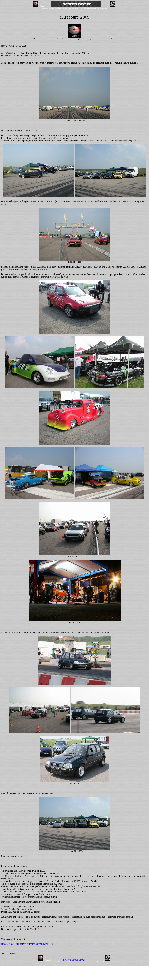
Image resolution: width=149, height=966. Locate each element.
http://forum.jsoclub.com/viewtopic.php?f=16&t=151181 (27, 944)
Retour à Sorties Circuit (74, 959)
